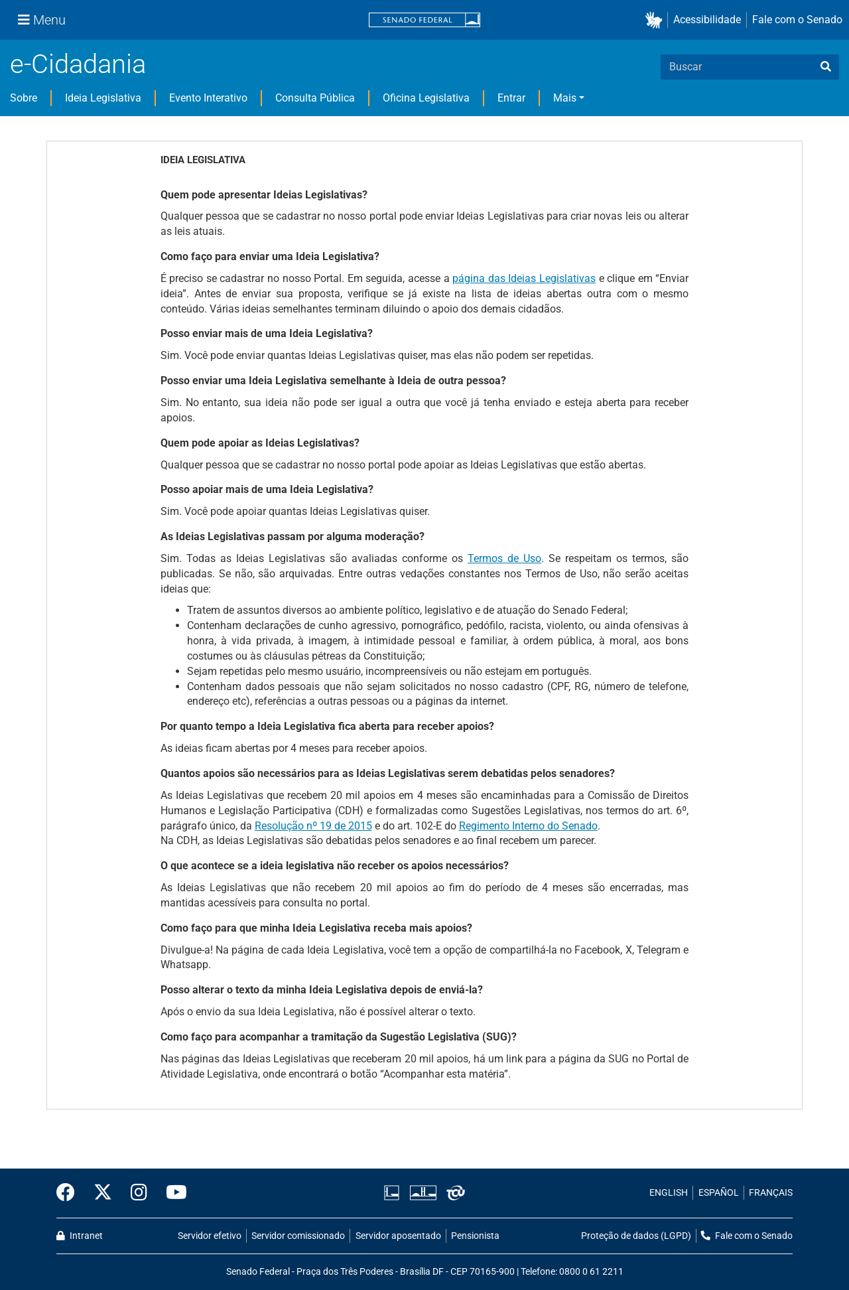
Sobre (23, 98)
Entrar (511, 98)
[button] (656, 20)
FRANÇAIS (771, 1192)
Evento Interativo (208, 98)
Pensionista (475, 1236)
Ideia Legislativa (103, 98)
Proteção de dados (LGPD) (636, 1236)
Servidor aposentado (398, 1236)
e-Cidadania (78, 64)
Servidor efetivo (209, 1236)
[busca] (826, 67)
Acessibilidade (707, 19)
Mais (564, 98)
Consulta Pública (315, 98)
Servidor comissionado (298, 1236)
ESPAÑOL (718, 1192)
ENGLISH (668, 1192)
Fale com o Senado (797, 19)
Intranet (79, 1236)
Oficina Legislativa (426, 98)
